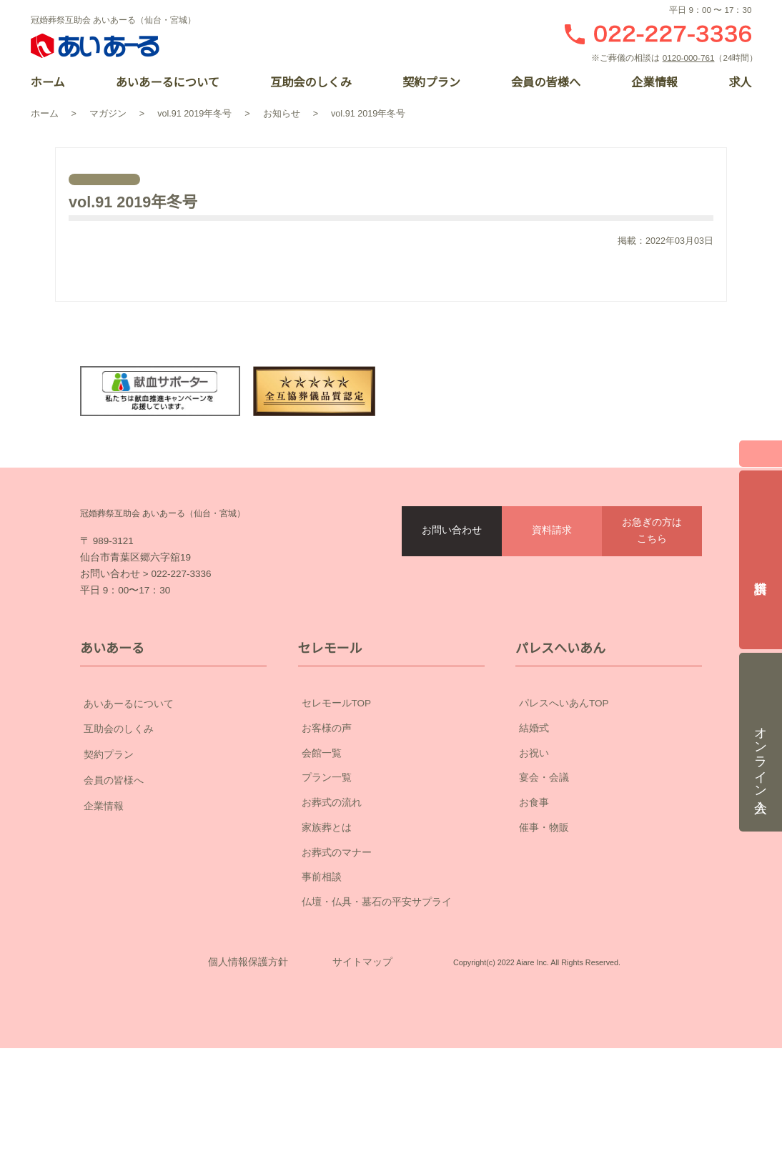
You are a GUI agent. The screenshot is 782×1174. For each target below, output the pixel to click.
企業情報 (655, 83)
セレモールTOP (337, 786)
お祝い (534, 835)
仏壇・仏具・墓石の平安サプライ (377, 984)
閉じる (760, 449)
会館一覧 (322, 835)
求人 (740, 83)
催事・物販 (544, 909)
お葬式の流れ (332, 885)
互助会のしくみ (311, 83)
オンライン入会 (760, 733)
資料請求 (552, 580)
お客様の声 (327, 810)
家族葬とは (327, 909)
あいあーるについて (168, 83)
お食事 (534, 885)
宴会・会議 (544, 860)
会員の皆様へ (546, 83)
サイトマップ (362, 1066)
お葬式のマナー (337, 934)
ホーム (48, 83)
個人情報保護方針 (248, 1066)
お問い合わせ (452, 580)
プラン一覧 (327, 860)
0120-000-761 (691, 57)
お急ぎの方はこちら (652, 581)
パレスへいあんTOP (564, 786)
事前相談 (322, 959)
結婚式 (534, 810)
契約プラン (431, 83)
